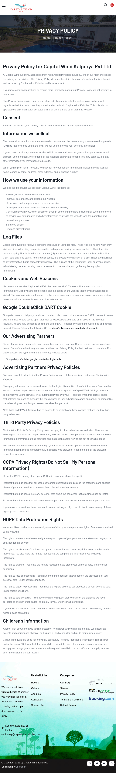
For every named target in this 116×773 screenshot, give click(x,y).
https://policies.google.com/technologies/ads (74, 328)
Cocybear (20, 767)
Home (46, 37)
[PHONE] (92, 682)
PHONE (100, 679)
